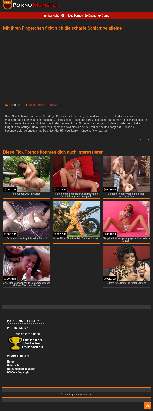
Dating (90, 15)
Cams (103, 15)
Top (147, 405)
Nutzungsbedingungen (21, 368)
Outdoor (52, 105)
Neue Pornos (72, 15)
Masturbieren (37, 105)
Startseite (51, 15)
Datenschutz (15, 365)
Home (10, 361)
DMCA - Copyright (18, 372)
